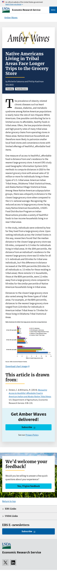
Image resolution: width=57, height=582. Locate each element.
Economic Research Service (26, 9)
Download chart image (16, 366)
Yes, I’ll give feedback (28, 486)
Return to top (9, 501)
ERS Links (10, 508)
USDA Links (11, 516)
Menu (53, 10)
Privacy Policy (32, 434)
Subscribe (27, 427)
